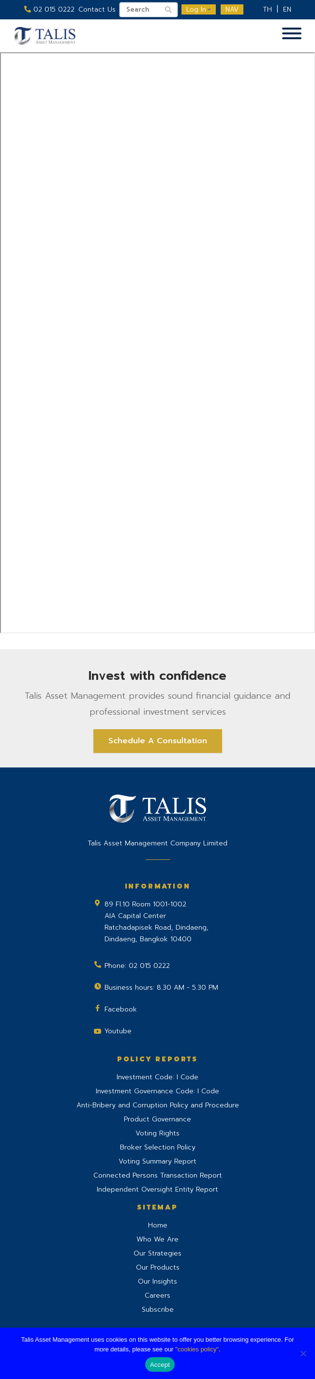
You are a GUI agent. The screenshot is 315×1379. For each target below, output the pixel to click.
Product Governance (157, 1119)
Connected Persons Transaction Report (157, 1175)
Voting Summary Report (157, 1161)
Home (157, 1225)
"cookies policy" (197, 1349)
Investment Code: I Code (157, 1077)
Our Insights (157, 1281)
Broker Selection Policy (157, 1147)
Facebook (121, 1009)
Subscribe (158, 1309)
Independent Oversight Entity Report (157, 1189)
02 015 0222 (49, 9)
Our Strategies (157, 1253)
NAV (232, 9)
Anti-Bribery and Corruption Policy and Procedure (157, 1105)
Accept (160, 1364)
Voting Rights (157, 1133)
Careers (157, 1295)
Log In (198, 9)
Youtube (118, 1031)
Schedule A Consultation (157, 741)
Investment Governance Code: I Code (157, 1091)
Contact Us (97, 9)
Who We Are (157, 1239)
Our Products (158, 1267)
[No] (303, 1353)
